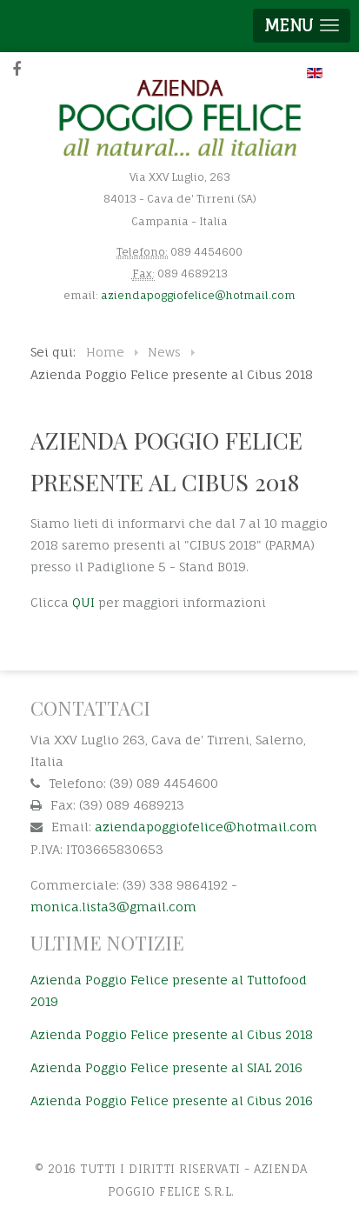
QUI (83, 602)
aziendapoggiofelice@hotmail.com (198, 295)
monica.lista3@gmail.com (113, 906)
